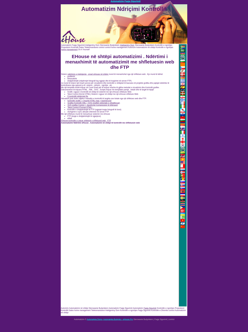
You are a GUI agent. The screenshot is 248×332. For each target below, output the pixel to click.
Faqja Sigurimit (150, 308)
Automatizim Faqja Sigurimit (125, 1)
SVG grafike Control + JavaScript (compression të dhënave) (93, 105)
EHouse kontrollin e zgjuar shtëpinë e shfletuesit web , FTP (86, 121)
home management (69, 49)
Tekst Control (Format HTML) (80, 107)
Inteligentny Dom (127, 45)
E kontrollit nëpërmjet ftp (78, 96)
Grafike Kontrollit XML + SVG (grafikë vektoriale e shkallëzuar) (94, 103)
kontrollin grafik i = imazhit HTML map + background (89, 101)
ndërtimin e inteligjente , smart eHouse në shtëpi (88, 74)
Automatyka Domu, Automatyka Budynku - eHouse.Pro (110, 319)
